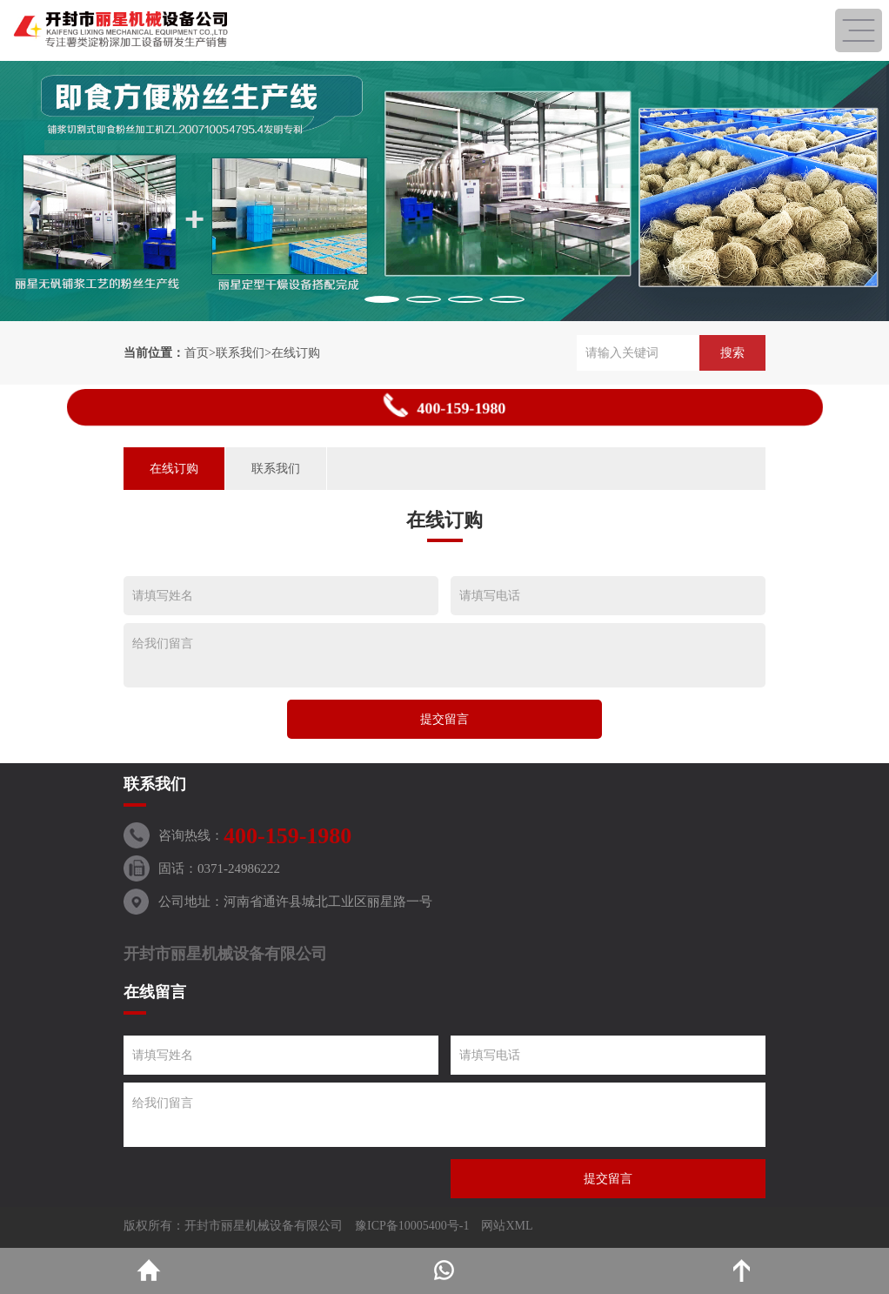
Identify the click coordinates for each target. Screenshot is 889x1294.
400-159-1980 (444, 405)
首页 (196, 352)
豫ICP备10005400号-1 (412, 1225)
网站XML (506, 1225)
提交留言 (444, 719)
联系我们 (240, 352)
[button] (381, 299)
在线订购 (295, 352)
